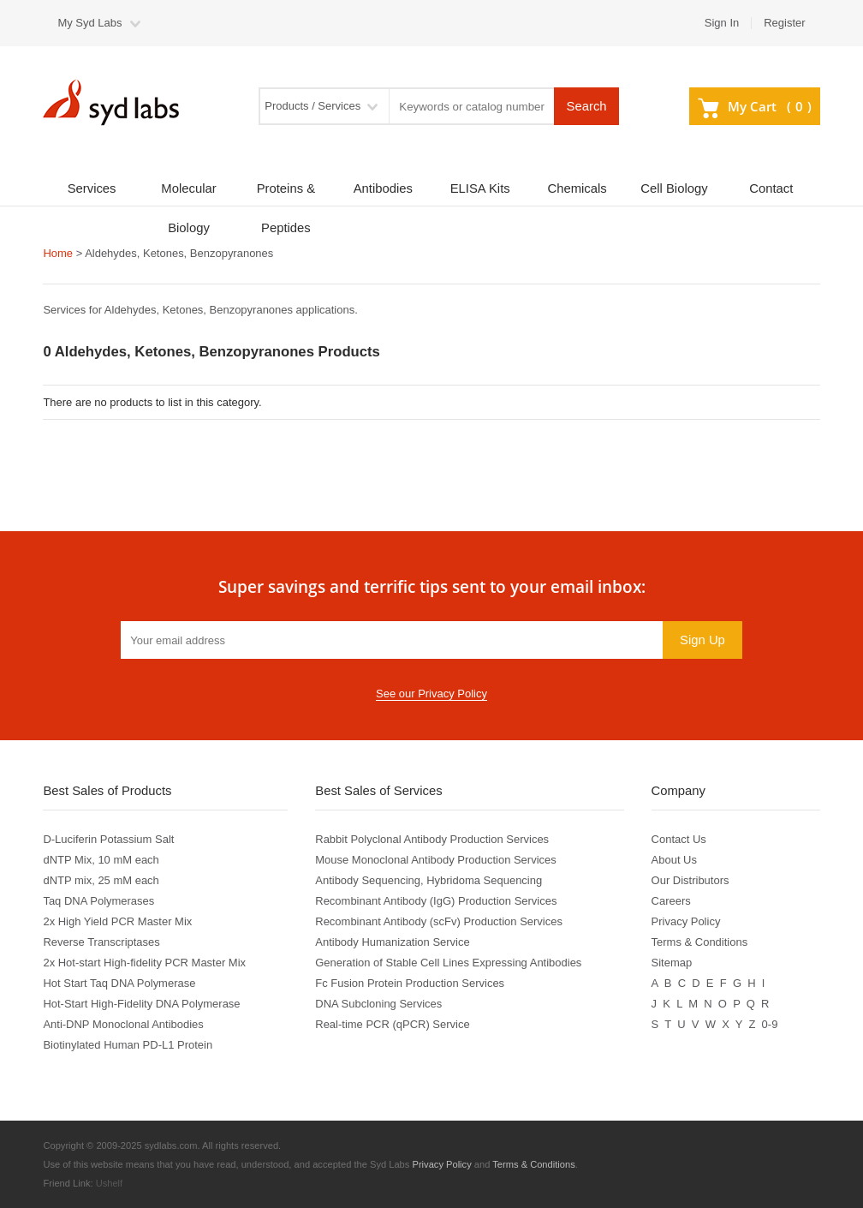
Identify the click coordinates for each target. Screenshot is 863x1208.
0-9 (770, 1024)
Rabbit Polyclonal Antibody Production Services (432, 839)
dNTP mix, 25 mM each (100, 880)
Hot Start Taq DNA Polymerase (119, 983)
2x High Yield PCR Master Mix (117, 921)
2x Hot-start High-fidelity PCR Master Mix (144, 962)
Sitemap (672, 962)
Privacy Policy (686, 921)
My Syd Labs (89, 22)
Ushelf (109, 1183)
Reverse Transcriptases (101, 942)
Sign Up (702, 640)
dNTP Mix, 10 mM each (100, 859)
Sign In (722, 22)
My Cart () (754, 106)
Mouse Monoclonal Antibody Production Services (435, 859)
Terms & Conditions (700, 942)
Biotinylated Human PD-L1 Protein (127, 1044)
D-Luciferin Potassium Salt (108, 839)
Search (587, 106)
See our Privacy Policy (431, 693)
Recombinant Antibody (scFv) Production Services (438, 921)
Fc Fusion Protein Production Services (409, 983)
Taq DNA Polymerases (98, 900)
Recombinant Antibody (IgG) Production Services (435, 900)
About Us (674, 859)
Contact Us (679, 839)
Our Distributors (690, 880)
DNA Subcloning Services (378, 1003)
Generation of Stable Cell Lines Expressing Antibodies (448, 962)
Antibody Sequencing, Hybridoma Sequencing (428, 880)
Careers (671, 900)
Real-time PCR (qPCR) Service (392, 1024)
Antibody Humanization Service (392, 942)
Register (784, 22)
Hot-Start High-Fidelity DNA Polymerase (141, 1003)
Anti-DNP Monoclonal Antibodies (123, 1024)
